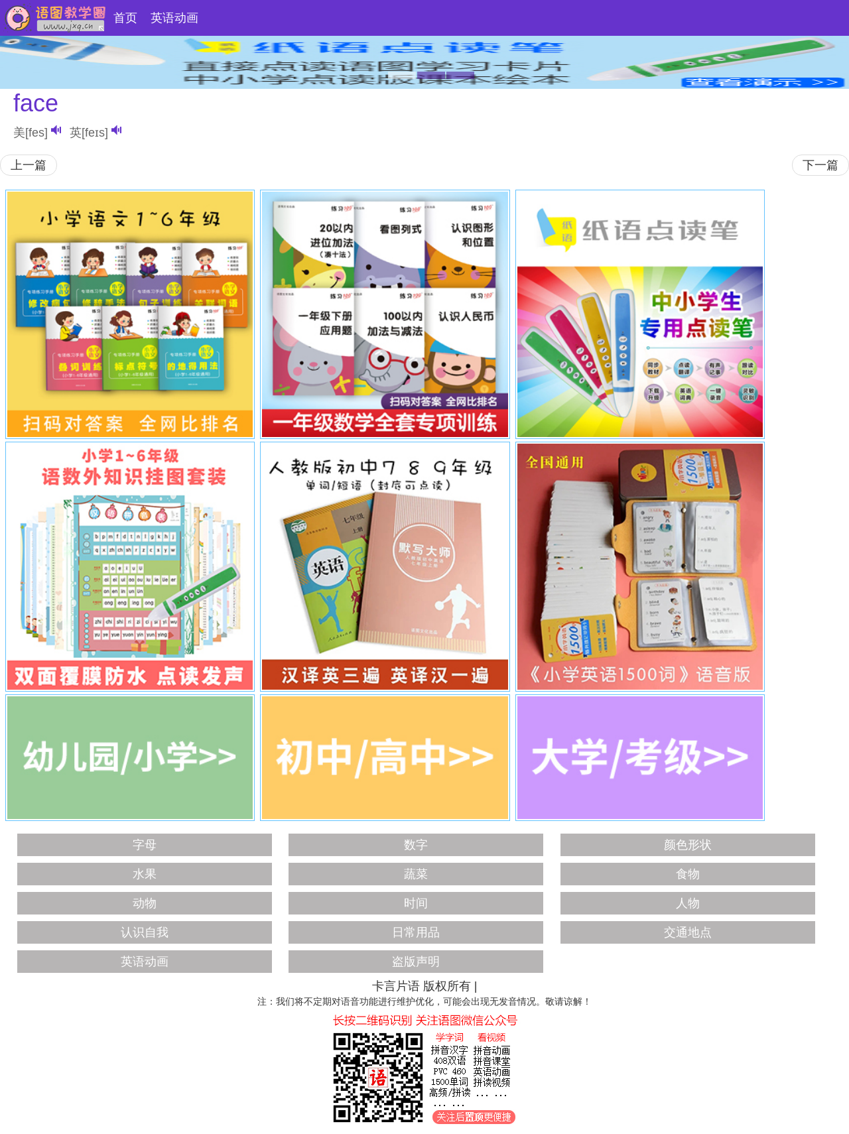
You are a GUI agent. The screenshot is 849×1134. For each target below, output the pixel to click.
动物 (145, 903)
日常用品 (416, 932)
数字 (416, 844)
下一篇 (820, 165)
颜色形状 (688, 844)
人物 (688, 903)
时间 (416, 903)
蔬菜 (416, 874)
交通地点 (688, 932)
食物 (688, 874)
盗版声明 (416, 961)
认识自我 (144, 932)
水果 (145, 874)
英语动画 (174, 18)
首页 (125, 18)
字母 (145, 844)
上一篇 (28, 165)
